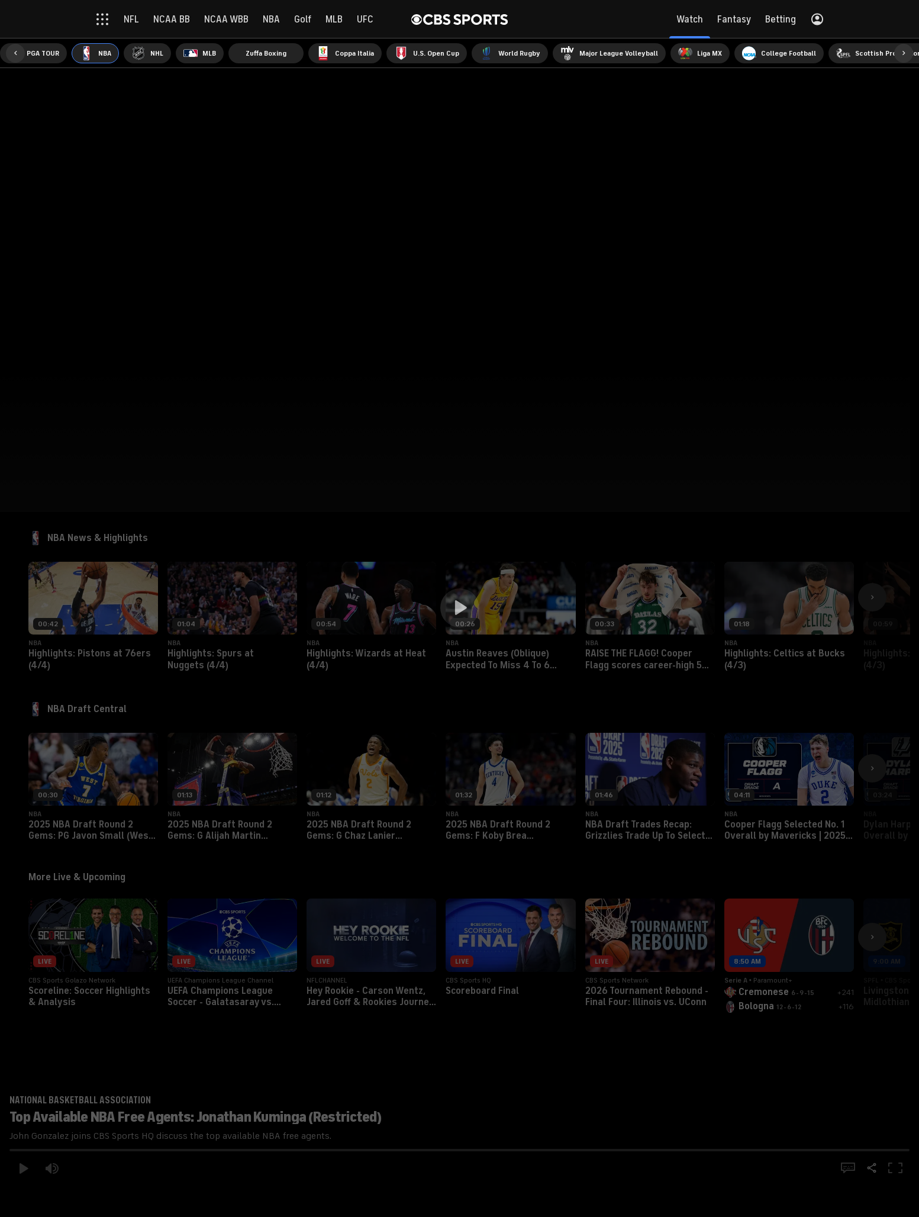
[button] (459, 607)
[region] (459, 608)
